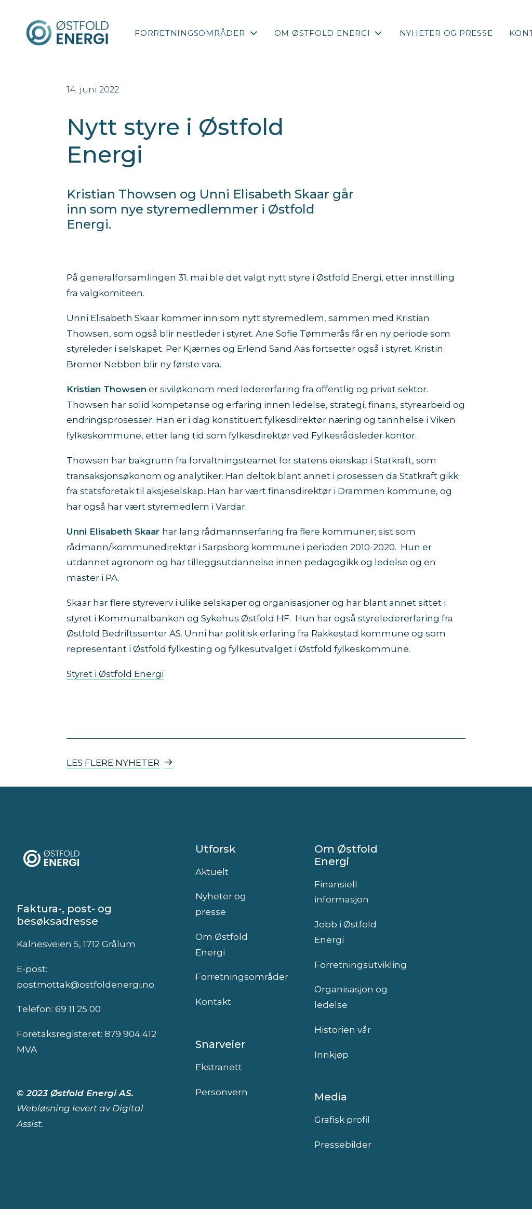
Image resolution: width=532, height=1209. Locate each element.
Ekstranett (218, 1067)
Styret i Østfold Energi (115, 674)
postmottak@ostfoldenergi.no (85, 984)
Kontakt (213, 1002)
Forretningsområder (196, 33)
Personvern (221, 1092)
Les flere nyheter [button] (119, 763)
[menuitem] (196, 32)
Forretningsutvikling (360, 965)
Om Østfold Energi (328, 33)
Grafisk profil (342, 1119)
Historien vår (342, 1030)
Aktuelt (212, 872)
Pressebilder (342, 1144)
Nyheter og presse (446, 33)
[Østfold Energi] (68, 32)
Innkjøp (331, 1054)
